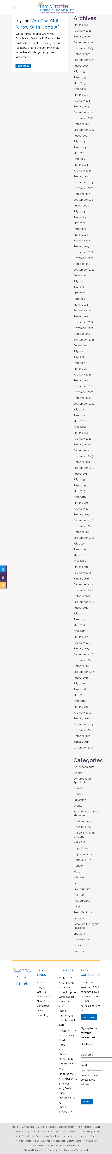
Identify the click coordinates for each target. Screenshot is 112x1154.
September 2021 (84, 339)
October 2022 (82, 263)
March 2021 (81, 368)
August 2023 (81, 205)
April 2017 (80, 631)
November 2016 (83, 660)
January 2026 (82, 36)
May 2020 (79, 421)
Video (77, 945)
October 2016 (82, 665)
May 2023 (79, 223)
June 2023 (80, 217)
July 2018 (79, 543)
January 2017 (81, 648)
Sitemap (28, 1150)
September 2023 (84, 199)
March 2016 (81, 706)
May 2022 (79, 292)
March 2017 (81, 636)
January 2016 (82, 718)
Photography (82, 900)
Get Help (42, 992)
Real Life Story (83, 912)
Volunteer (80, 951)
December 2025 (83, 42)
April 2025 (80, 88)
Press (77, 906)
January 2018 (82, 578)
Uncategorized (83, 939)
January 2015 (81, 741)
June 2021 (80, 357)
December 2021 (83, 322)
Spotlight (79, 933)
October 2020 (82, 397)
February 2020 (82, 438)
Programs (42, 987)
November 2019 (83, 456)
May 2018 (79, 555)
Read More (23, 66)
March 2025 (81, 94)
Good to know (82, 826)
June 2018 (80, 549)
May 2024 (79, 153)
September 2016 (84, 671)
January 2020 (82, 444)
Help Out (79, 842)
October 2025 (82, 54)
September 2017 (84, 601)
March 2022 (81, 304)
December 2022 (83, 252)
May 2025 (79, 83)
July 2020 (79, 409)
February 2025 (82, 100)
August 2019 (81, 473)
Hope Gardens (83, 854)
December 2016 (83, 654)
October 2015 (82, 735)
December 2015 (83, 724)
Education (80, 799)
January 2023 (82, 246)
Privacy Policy (39, 1150)
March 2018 (81, 566)
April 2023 (80, 228)
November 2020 (84, 392)
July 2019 (79, 479)
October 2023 (82, 193)
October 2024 (82, 123)
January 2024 (82, 176)
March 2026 (81, 24)
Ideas (77, 871)
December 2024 (83, 112)
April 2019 (80, 496)
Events (78, 805)
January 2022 (81, 316)
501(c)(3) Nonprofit (79, 1150)
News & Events (45, 1001)
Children (79, 772)
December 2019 (83, 450)
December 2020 (83, 386)
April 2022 (80, 298)
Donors (78, 794)
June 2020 (80, 415)
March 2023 (81, 234)
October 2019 (82, 461)
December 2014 (83, 747)
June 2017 (80, 619)
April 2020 (80, 427)
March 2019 (81, 502)
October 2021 (82, 333)
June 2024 (80, 147)
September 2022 (84, 269)
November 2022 (83, 258)
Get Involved (44, 996)
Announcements (84, 766)
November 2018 (83, 526)
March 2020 (81, 432)
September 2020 (84, 403)
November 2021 (83, 327)
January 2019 (82, 514)
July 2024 (79, 141)
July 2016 (79, 683)
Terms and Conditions (58, 1150)
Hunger (78, 865)
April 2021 (79, 362)
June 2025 (80, 77)
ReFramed (80, 918)
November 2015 (83, 730)
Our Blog (79, 894)
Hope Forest (81, 848)
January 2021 (81, 380)
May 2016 (79, 695)
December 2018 (83, 520)
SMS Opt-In (89, 1017)
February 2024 (82, 170)
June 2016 (80, 689)
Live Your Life (82, 889)
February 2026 (82, 30)
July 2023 (79, 211)
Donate (78, 788)
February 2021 (82, 374)
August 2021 (81, 345)
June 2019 (80, 485)
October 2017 (82, 596)
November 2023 (83, 188)
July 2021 (79, 351)
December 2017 (83, 584)
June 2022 (80, 287)
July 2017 (79, 613)
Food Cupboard (83, 821)
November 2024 (84, 118)
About (40, 982)
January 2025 (82, 106)
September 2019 (84, 467)
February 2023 (82, 240)
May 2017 (79, 625)
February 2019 (82, 508)
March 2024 (81, 164)
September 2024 (84, 129)
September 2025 (84, 59)
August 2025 (81, 65)
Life (76, 883)
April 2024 (80, 158)
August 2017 (81, 607)
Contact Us (43, 1006)
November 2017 (83, 590)
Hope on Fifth (82, 859)
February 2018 (82, 572)
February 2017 (82, 642)
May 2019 (79, 491)
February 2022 (82, 310)
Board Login (43, 1015)
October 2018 (82, 531)
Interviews (80, 877)
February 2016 (82, 712)
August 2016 (81, 677)
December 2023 (83, 182)
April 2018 (80, 561)
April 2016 (80, 700)
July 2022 (79, 281)
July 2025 (79, 71)
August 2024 (81, 135)
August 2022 (81, 275)
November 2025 (83, 48)
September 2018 (84, 537)
